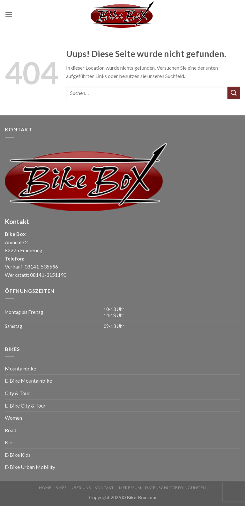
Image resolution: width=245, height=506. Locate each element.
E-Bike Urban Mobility (30, 467)
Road (10, 430)
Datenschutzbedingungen (175, 487)
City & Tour (17, 393)
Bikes (61, 487)
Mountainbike (20, 368)
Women (13, 418)
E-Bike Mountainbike (28, 381)
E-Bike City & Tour (25, 405)
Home (45, 487)
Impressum (129, 487)
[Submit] (233, 93)
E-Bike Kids (18, 455)
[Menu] (8, 14)
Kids (10, 442)
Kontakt (104, 487)
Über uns (81, 487)
